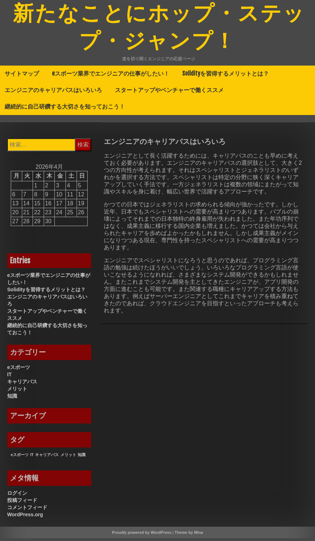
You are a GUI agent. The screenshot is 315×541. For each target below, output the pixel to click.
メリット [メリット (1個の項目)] (68, 457)
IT (9, 377)
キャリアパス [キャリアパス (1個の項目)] (47, 457)
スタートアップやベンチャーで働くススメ (169, 92)
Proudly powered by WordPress (141, 535)
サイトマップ (22, 76)
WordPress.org (25, 517)
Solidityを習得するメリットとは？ (225, 76)
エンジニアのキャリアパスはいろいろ (53, 92)
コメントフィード (27, 510)
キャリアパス (22, 384)
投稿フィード (22, 503)
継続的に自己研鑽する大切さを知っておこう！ (65, 109)
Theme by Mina (189, 535)
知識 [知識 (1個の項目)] (82, 457)
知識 (12, 399)
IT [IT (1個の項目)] (31, 457)
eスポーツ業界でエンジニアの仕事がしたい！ (110, 76)
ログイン (17, 496)
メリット (17, 391)
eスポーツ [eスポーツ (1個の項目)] (20, 457)
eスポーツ (18, 370)
